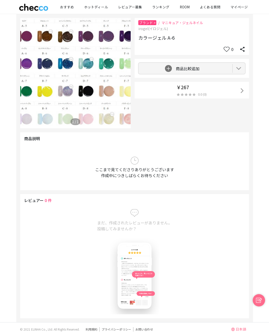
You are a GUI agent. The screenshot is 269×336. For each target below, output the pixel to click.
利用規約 (91, 329)
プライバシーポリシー (116, 329)
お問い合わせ (144, 329)
